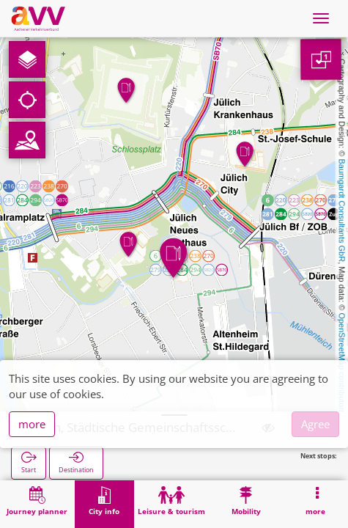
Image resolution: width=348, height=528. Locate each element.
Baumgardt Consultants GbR (342, 211)
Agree (315, 424)
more (31, 424)
